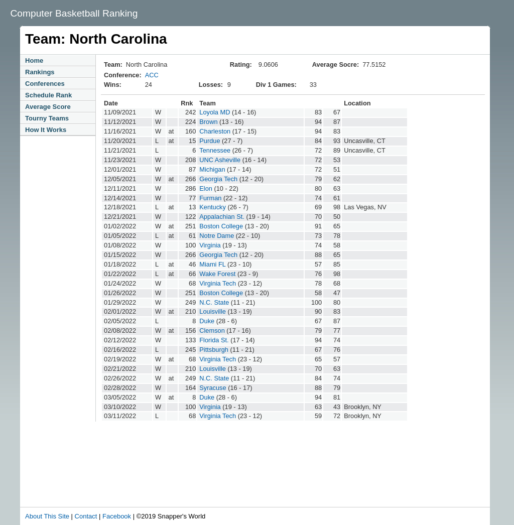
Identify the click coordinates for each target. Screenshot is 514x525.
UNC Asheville (219, 160)
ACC (152, 75)
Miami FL (212, 264)
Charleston (214, 131)
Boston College (221, 226)
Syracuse (212, 387)
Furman (210, 198)
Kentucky (212, 207)
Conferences (45, 83)
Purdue (209, 141)
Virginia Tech (217, 283)
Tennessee (214, 150)
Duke (206, 321)
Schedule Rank (48, 95)
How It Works (45, 130)
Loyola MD (214, 112)
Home (34, 60)
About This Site (47, 516)
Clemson (212, 330)
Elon (205, 188)
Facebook (116, 516)
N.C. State (214, 302)
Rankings (40, 72)
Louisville (212, 311)
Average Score (48, 106)
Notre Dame (216, 235)
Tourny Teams (47, 118)
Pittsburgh (213, 349)
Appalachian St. (221, 216)
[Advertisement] (233, 479)
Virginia (209, 245)
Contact (86, 516)
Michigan (212, 169)
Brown (208, 121)
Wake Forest (217, 274)
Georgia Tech (218, 179)
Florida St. (213, 340)
